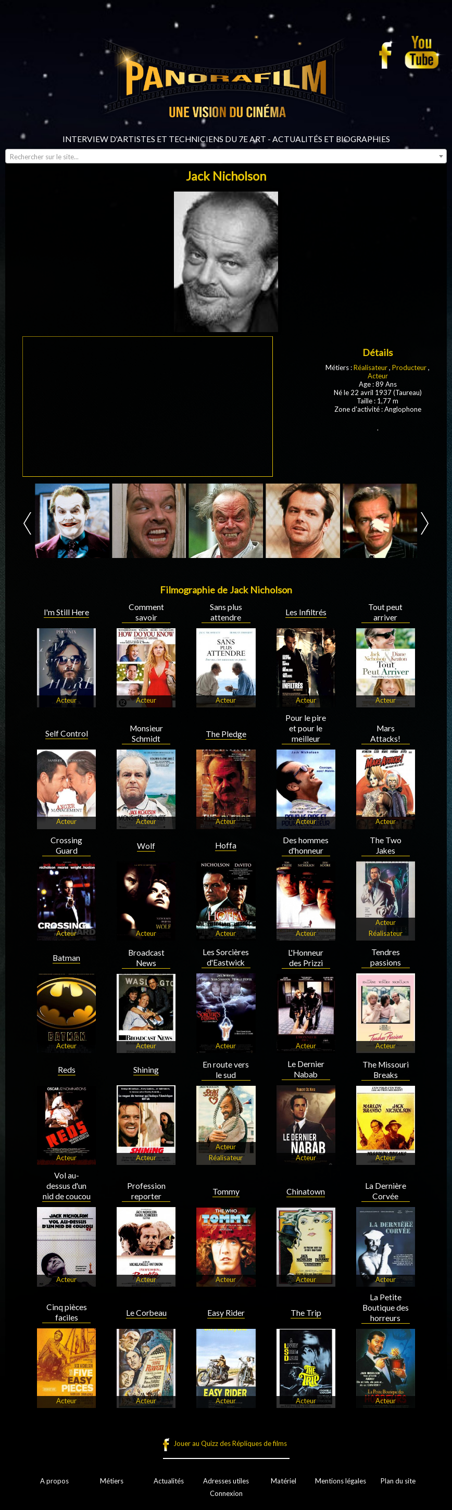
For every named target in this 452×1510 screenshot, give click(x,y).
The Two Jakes (385, 845)
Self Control (66, 733)
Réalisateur (370, 367)
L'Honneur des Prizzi (305, 958)
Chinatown (305, 1191)
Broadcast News (146, 958)
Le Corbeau (146, 1312)
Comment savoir (146, 612)
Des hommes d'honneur (306, 845)
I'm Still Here (66, 612)
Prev (27, 523)
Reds (67, 1069)
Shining (146, 1069)
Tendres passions (385, 957)
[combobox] (226, 156)
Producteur (409, 367)
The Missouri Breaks (385, 1070)
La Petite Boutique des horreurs (385, 1307)
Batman (66, 957)
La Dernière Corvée (385, 1191)
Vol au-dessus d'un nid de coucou (67, 1186)
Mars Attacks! (385, 733)
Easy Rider (226, 1312)
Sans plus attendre (226, 612)
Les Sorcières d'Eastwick (226, 957)
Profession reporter (146, 1191)
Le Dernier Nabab (305, 1069)
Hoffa (225, 845)
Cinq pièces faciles (66, 1312)
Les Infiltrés (306, 612)
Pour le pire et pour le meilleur (305, 728)
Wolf (146, 846)
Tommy (226, 1191)
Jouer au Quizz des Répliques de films (230, 1443)
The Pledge (226, 734)
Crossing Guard (66, 845)
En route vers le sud (226, 1070)
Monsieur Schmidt (146, 733)
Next (425, 523)
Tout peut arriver (385, 612)
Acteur (378, 376)
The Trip (306, 1312)
